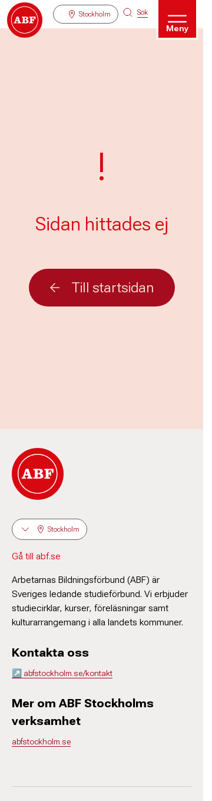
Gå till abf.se (36, 556)
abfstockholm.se (41, 741)
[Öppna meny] (177, 19)
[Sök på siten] (135, 12)
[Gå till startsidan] (24, 20)
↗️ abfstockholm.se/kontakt (62, 673)
